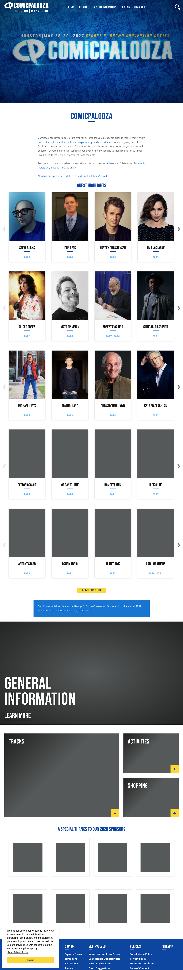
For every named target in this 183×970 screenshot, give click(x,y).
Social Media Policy (141, 954)
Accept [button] (30, 960)
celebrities (104, 142)
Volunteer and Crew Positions (106, 954)
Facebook (139, 163)
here (112, 163)
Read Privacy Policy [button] (17, 952)
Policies (135, 946)
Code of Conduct (139, 968)
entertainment (46, 142)
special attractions (65, 142)
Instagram (43, 167)
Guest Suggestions (99, 968)
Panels (69, 968)
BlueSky (54, 167)
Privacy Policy (138, 959)
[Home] (26, 7)
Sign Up (69, 946)
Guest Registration (100, 964)
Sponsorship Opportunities (104, 959)
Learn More (17, 715)
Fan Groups (71, 964)
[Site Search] (177, 7)
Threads (64, 167)
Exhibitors (71, 959)
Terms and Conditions (143, 964)
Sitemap (167, 946)
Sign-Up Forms (73, 954)
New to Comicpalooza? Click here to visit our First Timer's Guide (73, 176)
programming (84, 142)
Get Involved (97, 946)
